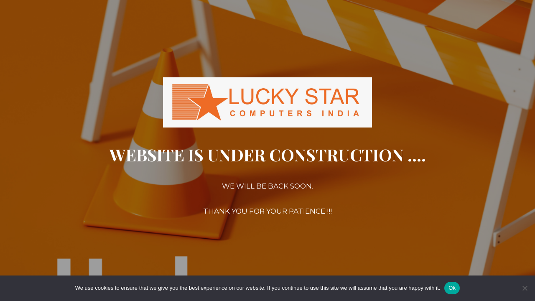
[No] (524, 288)
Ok (452, 288)
